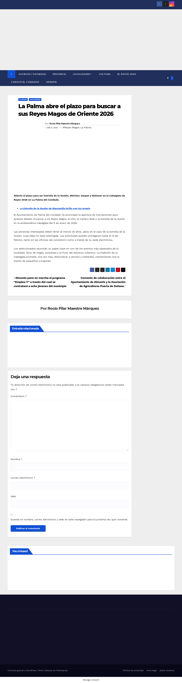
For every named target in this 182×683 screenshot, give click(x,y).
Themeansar (62, 670)
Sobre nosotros (167, 670)
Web (13, 496)
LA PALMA (23, 99)
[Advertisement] (91, 47)
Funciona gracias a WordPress (22, 670)
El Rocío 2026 (126, 74)
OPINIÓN (51, 82)
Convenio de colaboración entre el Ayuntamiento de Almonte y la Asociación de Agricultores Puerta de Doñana (98, 282)
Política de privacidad (133, 670)
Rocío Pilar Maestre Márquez (64, 123)
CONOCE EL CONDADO (25, 82)
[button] (167, 78)
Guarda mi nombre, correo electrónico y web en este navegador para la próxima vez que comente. (69, 519)
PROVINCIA (59, 74)
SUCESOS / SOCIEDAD (32, 74)
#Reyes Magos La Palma (77, 127)
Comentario (19, 396)
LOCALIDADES (82, 74)
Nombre (16, 459)
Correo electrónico (23, 477)
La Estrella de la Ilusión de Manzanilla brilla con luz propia (55, 208)
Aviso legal (151, 670)
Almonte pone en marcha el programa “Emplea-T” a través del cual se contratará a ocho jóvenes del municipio (40, 282)
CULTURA (105, 74)
